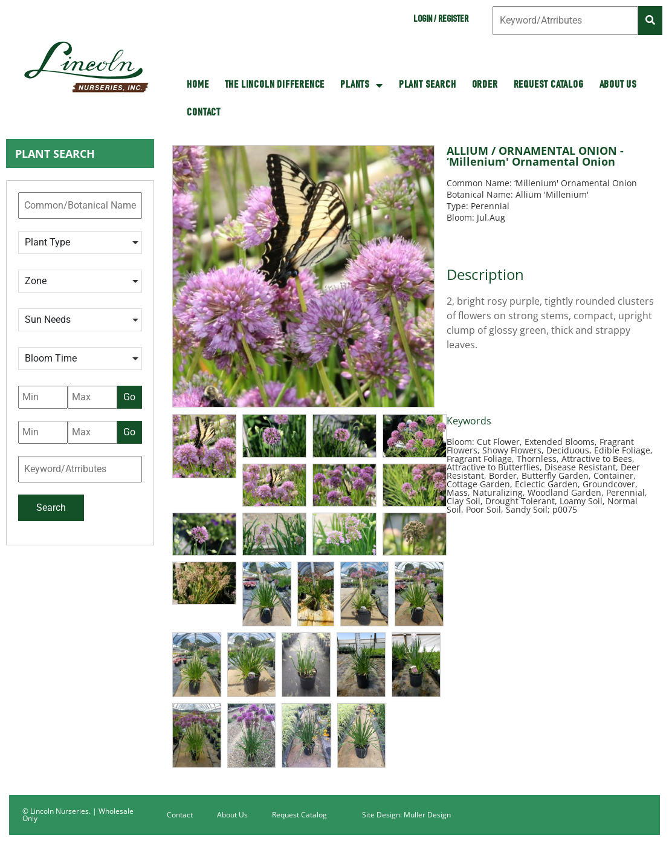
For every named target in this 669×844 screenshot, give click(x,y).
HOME (197, 85)
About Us (618, 85)
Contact (204, 113)
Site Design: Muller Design (406, 815)
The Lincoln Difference (275, 85)
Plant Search (427, 85)
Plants (361, 85)
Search (51, 507)
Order (485, 85)
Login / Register (440, 20)
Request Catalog (549, 85)
